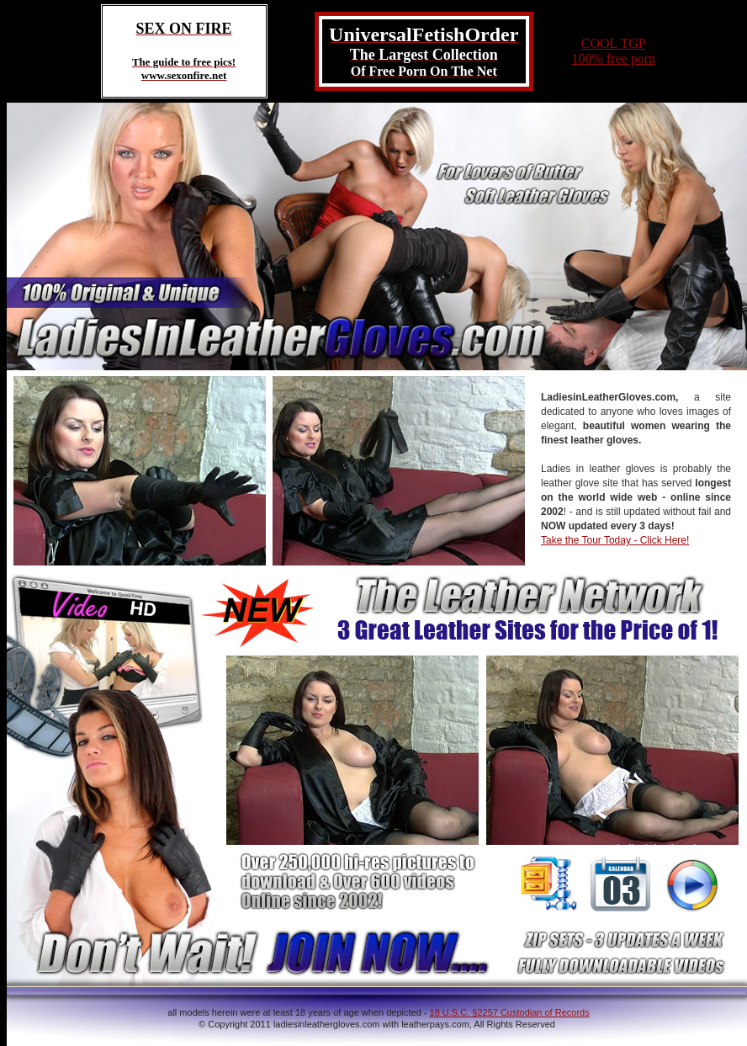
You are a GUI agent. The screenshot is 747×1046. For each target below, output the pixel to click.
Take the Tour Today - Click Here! (615, 540)
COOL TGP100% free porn (613, 51)
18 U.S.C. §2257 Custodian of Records (510, 1012)
